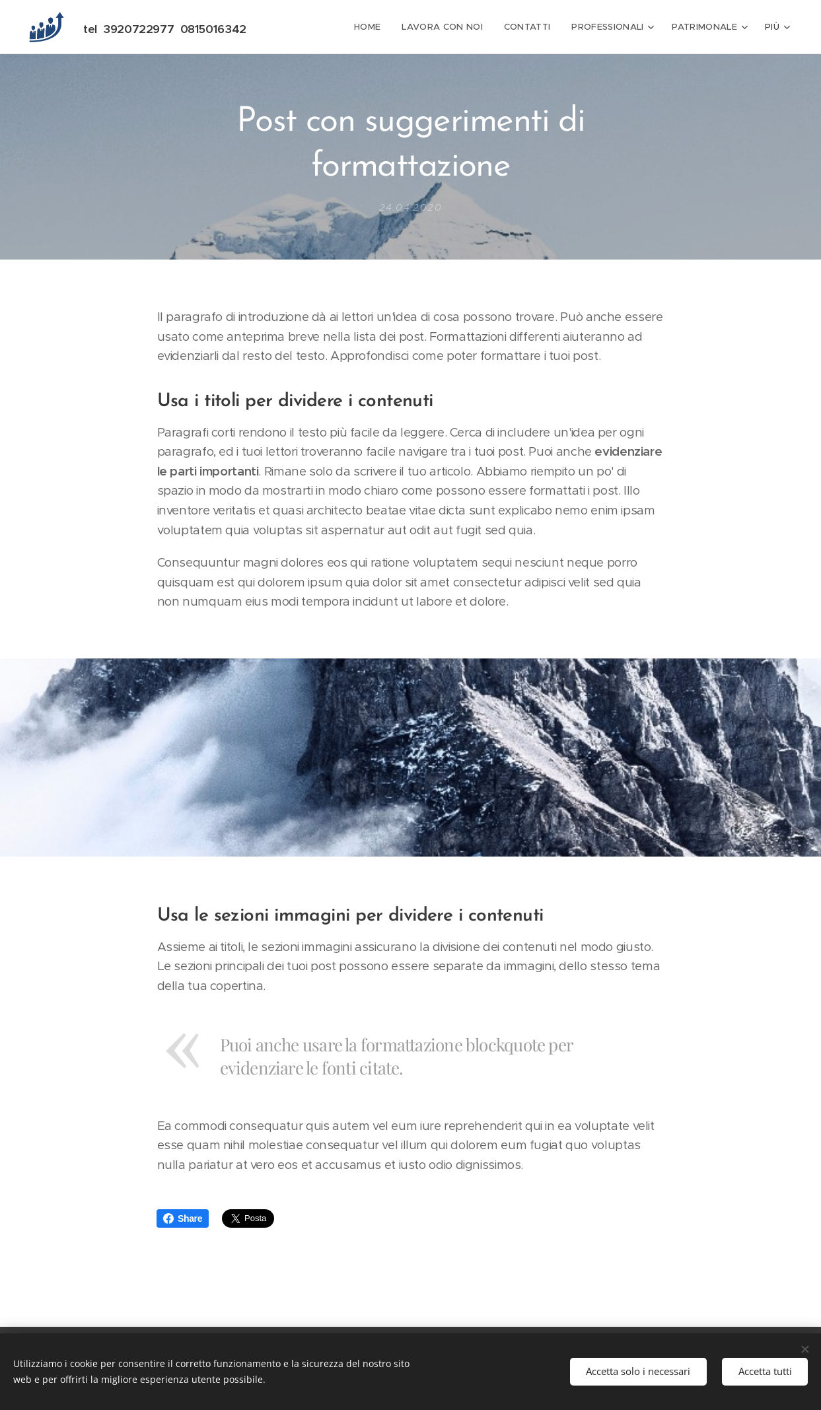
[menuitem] (374, 27)
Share (182, 1218)
